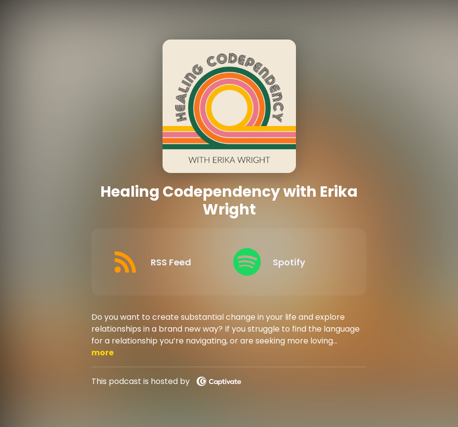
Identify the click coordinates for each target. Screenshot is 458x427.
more (102, 352)
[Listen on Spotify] (286, 262)
